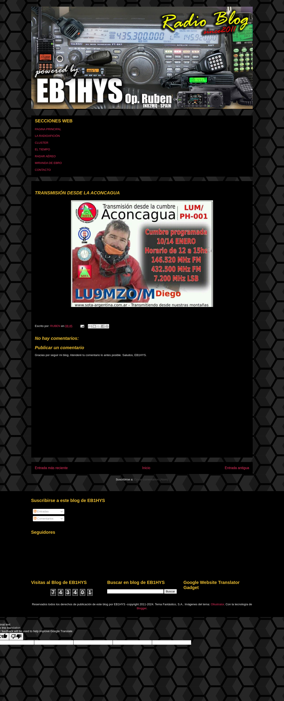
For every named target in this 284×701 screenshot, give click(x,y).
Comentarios (43, 518)
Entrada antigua (237, 468)
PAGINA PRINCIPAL (48, 129)
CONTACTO (43, 169)
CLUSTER (41, 142)
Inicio (146, 468)
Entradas (41, 511)
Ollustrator (217, 604)
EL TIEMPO (42, 149)
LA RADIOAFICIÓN (47, 135)
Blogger (141, 608)
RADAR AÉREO (45, 156)
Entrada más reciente (51, 468)
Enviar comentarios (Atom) (151, 479)
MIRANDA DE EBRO (48, 163)
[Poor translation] (16, 636)
